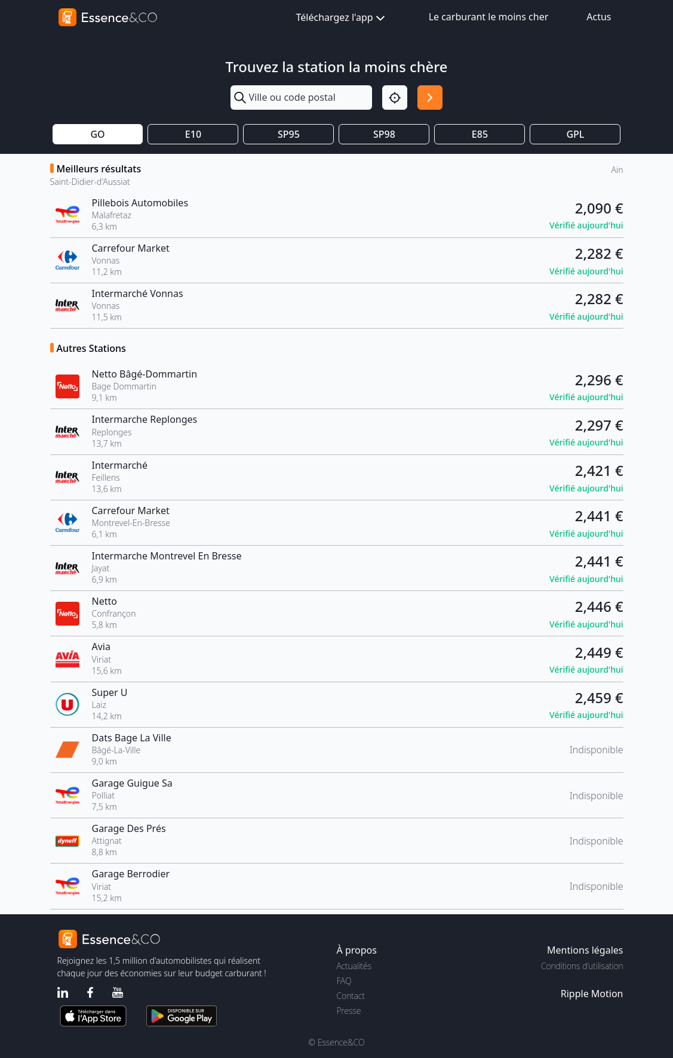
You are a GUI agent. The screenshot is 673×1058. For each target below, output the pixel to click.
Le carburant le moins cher (489, 16)
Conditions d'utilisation (582, 966)
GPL (575, 134)
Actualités (354, 966)
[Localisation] (394, 97)
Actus (598, 16)
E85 (480, 134)
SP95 (289, 134)
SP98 (384, 134)
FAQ (344, 980)
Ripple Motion (592, 993)
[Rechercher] (429, 97)
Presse (349, 1010)
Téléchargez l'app (342, 18)
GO (97, 134)
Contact (351, 995)
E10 (193, 134)
